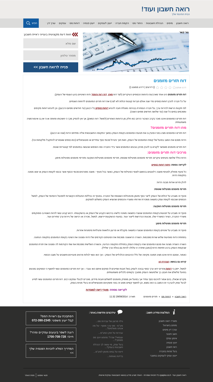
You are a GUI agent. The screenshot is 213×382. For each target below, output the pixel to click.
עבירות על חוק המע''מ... (110, 333)
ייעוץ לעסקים (105, 23)
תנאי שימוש (42, 375)
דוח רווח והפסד (99, 94)
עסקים (62, 23)
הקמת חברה (122, 23)
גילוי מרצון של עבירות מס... (109, 321)
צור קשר (184, 32)
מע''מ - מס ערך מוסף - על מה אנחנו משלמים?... (108, 327)
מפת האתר (29, 375)
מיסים (170, 23)
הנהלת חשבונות (154, 23)
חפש (34, 23)
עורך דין (51, 23)
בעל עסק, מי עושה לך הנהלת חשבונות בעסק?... (108, 346)
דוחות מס (75, 23)
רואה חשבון (182, 23)
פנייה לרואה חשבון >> (51, 67)
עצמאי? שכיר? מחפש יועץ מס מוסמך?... (108, 338)
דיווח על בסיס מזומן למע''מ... (108, 351)
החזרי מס (137, 23)
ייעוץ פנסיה (89, 23)
